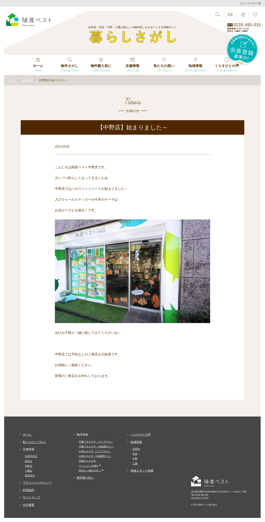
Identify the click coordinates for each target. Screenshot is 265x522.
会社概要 (28, 504)
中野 (134, 458)
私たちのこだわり (34, 442)
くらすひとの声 (140, 434)
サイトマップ (31, 497)
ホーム (27, 434)
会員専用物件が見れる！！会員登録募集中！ (242, 50)
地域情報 (136, 442)
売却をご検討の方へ (90, 470)
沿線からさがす (87, 460)
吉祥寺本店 (31, 456)
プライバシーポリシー (37, 482)
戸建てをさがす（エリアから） (96, 441)
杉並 (134, 453)
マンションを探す (89, 465)
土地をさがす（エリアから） (95, 451)
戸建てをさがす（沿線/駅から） (96, 446)
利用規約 (28, 490)
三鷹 (134, 463)
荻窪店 (28, 461)
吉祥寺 (136, 449)
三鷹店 (28, 470)
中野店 (28, 466)
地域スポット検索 (142, 470)
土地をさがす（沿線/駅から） (95, 456)
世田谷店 (30, 475)
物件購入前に (85, 477)
